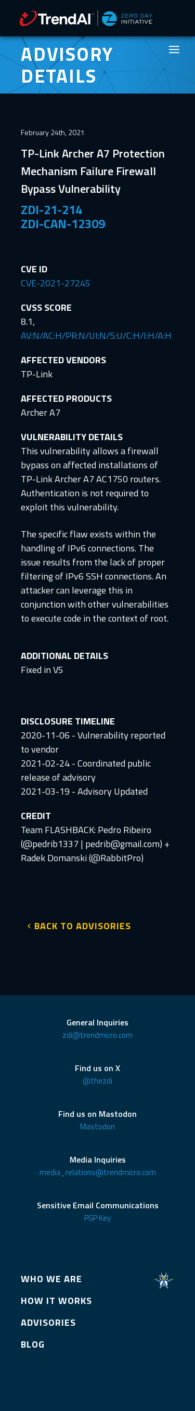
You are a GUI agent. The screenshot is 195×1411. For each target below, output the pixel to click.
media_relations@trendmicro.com (98, 1172)
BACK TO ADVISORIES (82, 926)
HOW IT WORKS (56, 1301)
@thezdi (97, 1081)
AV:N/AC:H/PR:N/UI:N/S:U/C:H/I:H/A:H (96, 335)
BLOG (33, 1344)
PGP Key (97, 1218)
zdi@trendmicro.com (97, 1035)
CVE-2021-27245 (55, 283)
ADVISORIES (48, 1322)
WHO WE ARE (51, 1279)
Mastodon (97, 1126)
